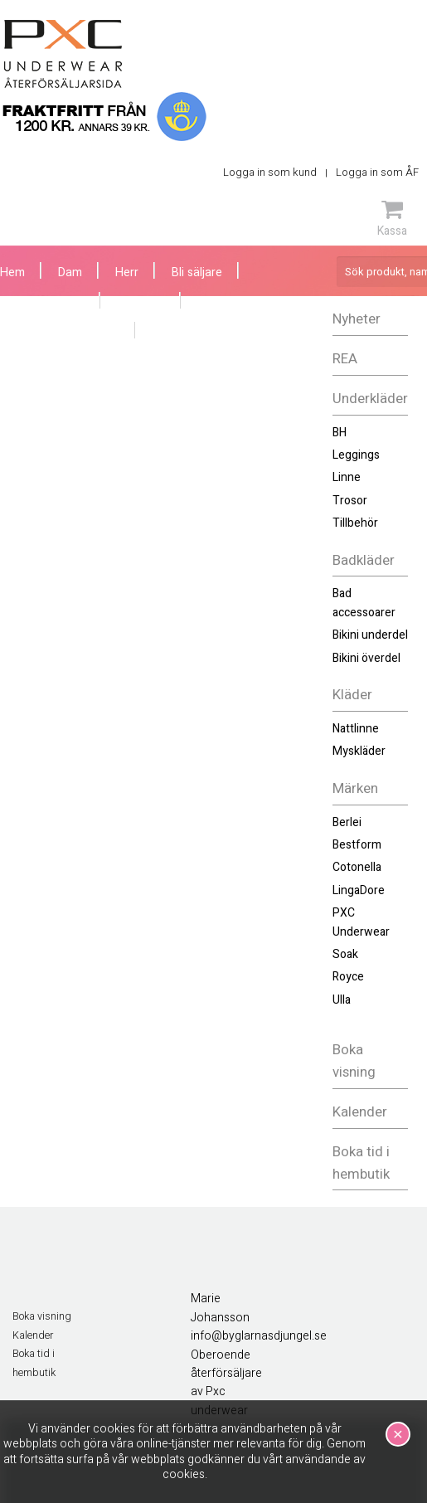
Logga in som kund (270, 172)
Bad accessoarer (363, 602)
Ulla (341, 1000)
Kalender (359, 1112)
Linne (346, 477)
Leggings (356, 455)
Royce (348, 976)
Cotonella (356, 867)
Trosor (349, 500)
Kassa (392, 218)
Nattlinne (355, 728)
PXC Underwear (361, 922)
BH (339, 432)
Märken (355, 788)
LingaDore (358, 890)
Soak (345, 954)
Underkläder (370, 398)
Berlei (346, 822)
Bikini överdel (366, 658)
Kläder (352, 694)
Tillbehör (355, 523)
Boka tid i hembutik (361, 1162)
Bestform (356, 845)
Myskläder (359, 751)
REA (344, 358)
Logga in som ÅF (377, 172)
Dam (70, 272)
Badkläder (363, 560)
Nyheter (356, 319)
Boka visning (354, 1060)
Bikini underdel (370, 635)
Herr (126, 272)
